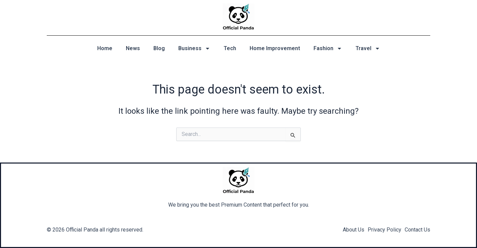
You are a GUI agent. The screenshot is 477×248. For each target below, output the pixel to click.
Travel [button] (368, 48)
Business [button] (194, 48)
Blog (159, 48)
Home (104, 48)
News (133, 48)
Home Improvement (275, 48)
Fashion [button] (328, 48)
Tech (230, 48)
